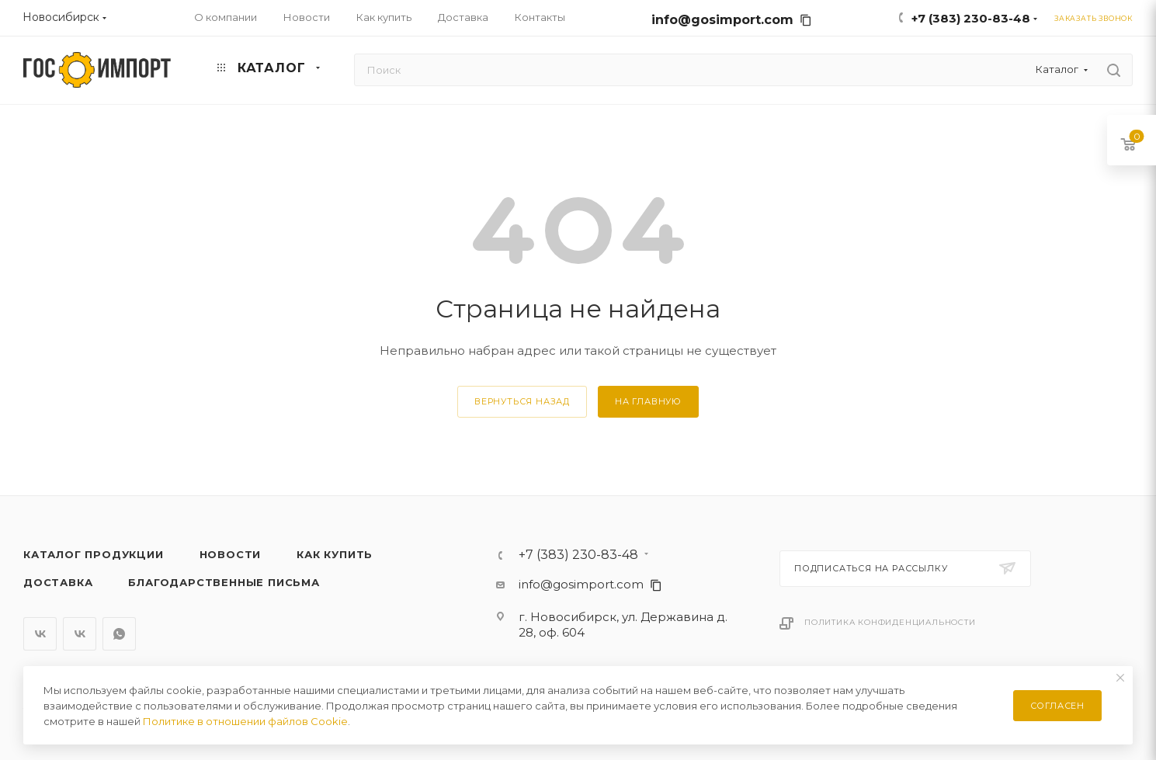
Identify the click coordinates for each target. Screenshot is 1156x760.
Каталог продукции (93, 554)
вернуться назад (522, 401)
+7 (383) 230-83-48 (970, 18)
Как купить (335, 554)
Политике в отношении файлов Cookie (245, 721)
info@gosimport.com (731, 19)
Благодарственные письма (223, 582)
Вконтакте (40, 634)
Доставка (57, 582)
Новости (231, 554)
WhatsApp (119, 634)
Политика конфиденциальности (890, 622)
